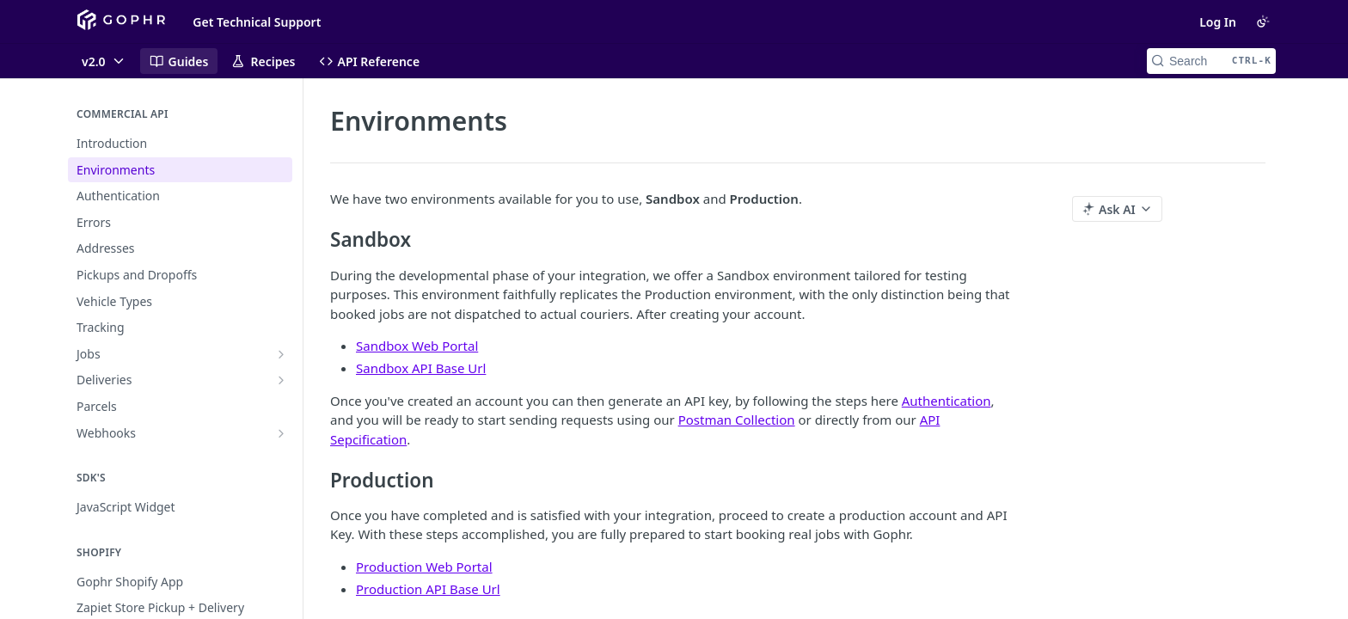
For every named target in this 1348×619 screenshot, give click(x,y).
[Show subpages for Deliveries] (281, 380)
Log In (1217, 22)
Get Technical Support (257, 22)
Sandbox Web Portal (417, 345)
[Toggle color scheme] (1263, 21)
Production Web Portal (424, 566)
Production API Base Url (428, 589)
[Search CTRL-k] (1211, 61)
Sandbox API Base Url (421, 368)
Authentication (946, 400)
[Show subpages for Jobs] (281, 354)
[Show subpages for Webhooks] (281, 433)
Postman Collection (736, 419)
